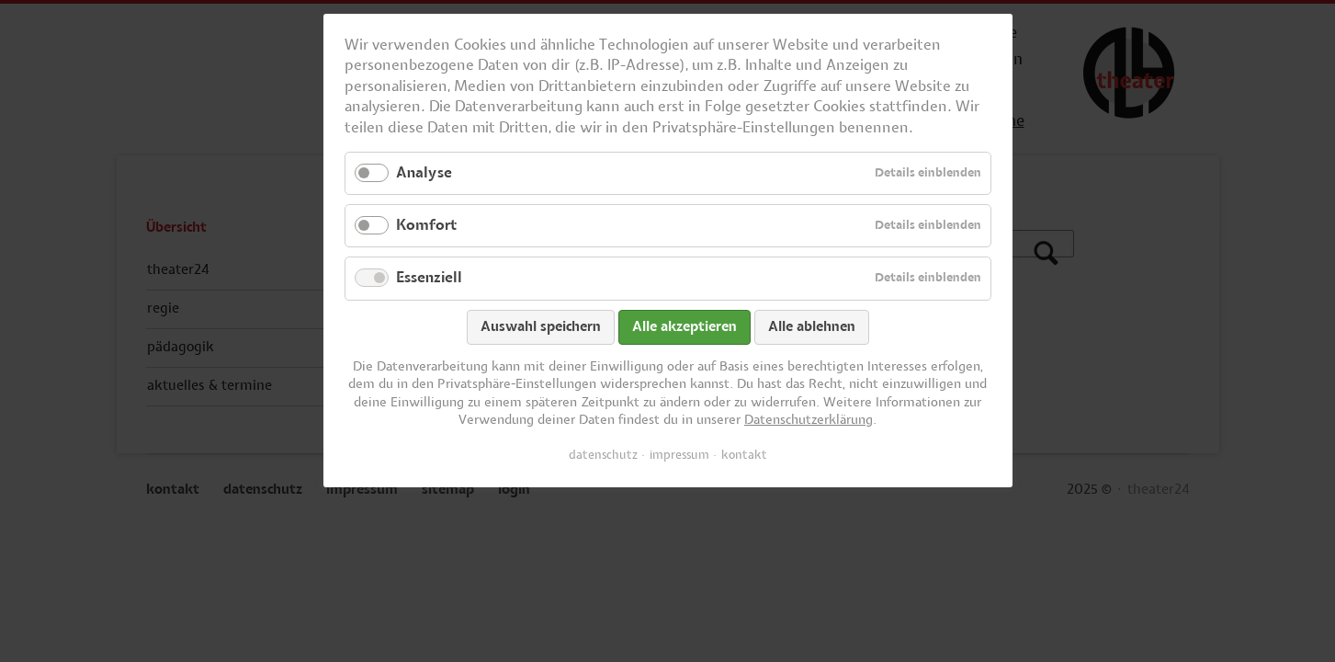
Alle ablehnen (811, 327)
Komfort (426, 225)
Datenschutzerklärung (808, 420)
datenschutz (603, 455)
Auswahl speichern (541, 327)
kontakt (744, 455)
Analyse (424, 173)
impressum (679, 455)
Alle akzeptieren (684, 327)
